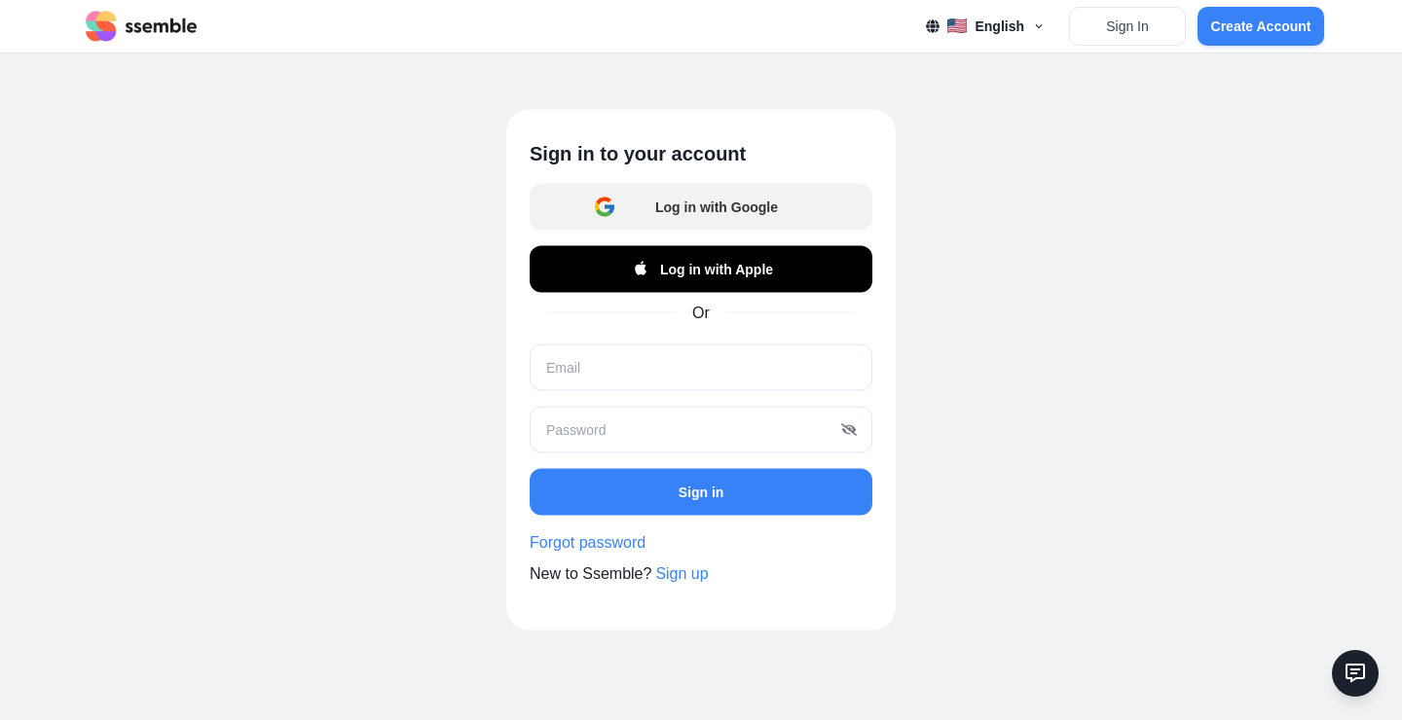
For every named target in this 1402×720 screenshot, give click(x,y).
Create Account (1261, 26)
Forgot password (588, 542)
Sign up (681, 573)
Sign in (701, 491)
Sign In (1127, 26)
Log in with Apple (701, 269)
